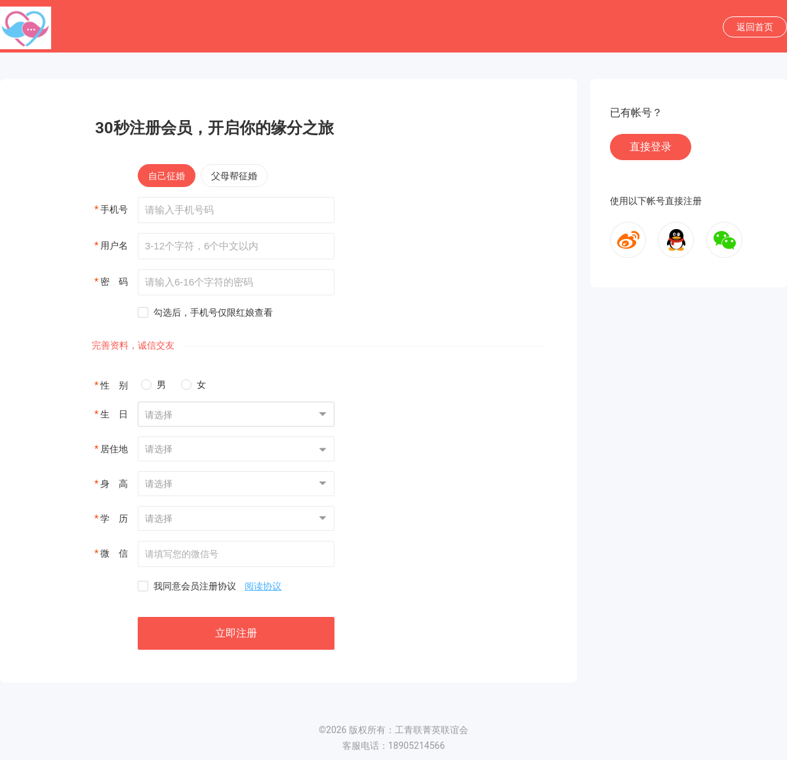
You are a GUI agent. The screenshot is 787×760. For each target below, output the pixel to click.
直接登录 (651, 146)
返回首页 (755, 27)
